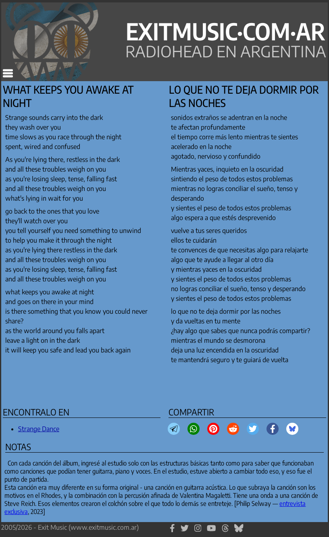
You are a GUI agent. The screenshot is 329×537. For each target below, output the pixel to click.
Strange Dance (38, 429)
